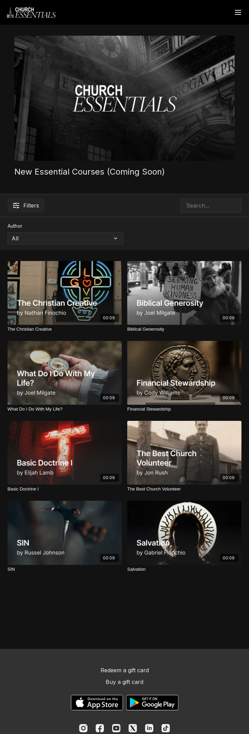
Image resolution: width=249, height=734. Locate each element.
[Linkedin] (149, 728)
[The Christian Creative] (65, 329)
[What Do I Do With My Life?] (65, 409)
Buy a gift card (124, 681)
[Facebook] (100, 728)
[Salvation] (184, 569)
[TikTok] (166, 728)
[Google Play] (152, 702)
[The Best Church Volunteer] (184, 489)
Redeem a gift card (124, 670)
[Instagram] (83, 728)
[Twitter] (133, 728)
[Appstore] (97, 702)
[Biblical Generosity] (184, 329)
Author (15, 226)
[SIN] (65, 569)
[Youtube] (116, 728)
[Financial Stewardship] (184, 409)
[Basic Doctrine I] (65, 489)
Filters (26, 205)
